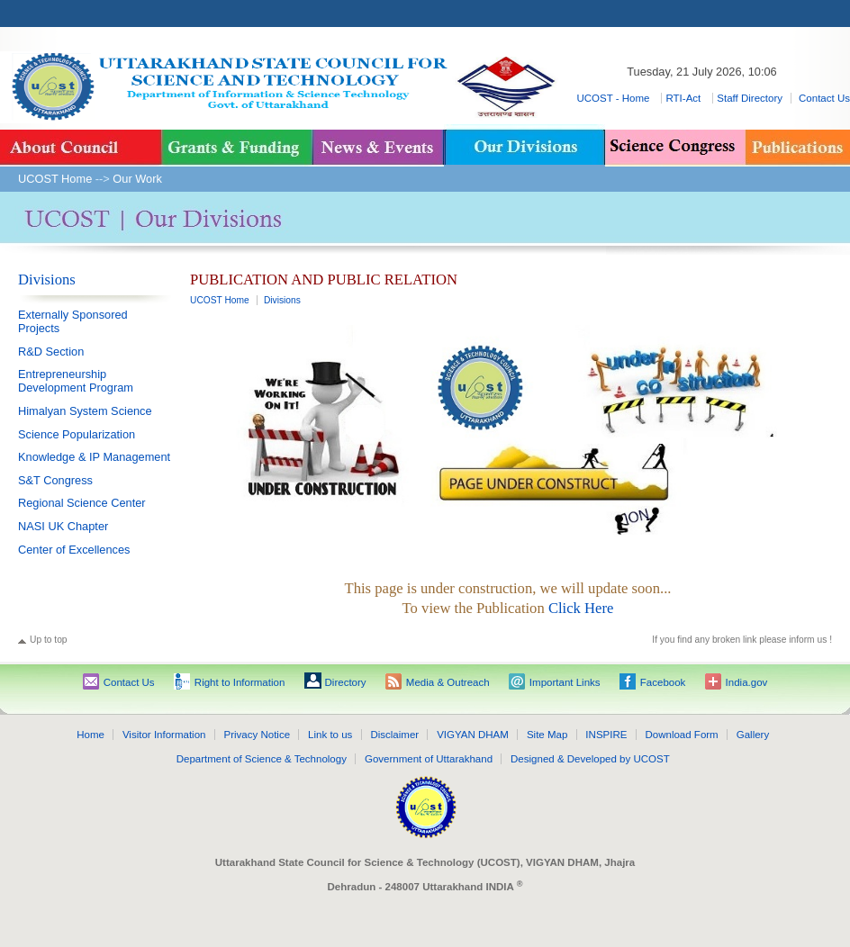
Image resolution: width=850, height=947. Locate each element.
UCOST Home (55, 178)
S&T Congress (55, 480)
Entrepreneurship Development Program (75, 380)
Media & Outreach (448, 682)
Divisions (47, 279)
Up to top (49, 640)
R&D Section (51, 351)
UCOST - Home (614, 98)
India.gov (747, 682)
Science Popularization (76, 434)
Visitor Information (164, 734)
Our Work (137, 178)
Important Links (565, 682)
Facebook (663, 682)
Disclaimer (394, 734)
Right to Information (239, 682)
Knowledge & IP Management (94, 457)
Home (90, 734)
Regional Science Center (82, 503)
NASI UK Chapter (63, 526)
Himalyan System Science (85, 411)
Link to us (330, 734)
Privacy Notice (256, 734)
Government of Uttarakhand (429, 758)
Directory (345, 682)
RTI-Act (684, 98)
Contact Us (824, 98)
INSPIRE (606, 734)
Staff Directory (749, 98)
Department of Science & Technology (261, 758)
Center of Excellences (74, 549)
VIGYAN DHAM (473, 734)
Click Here (580, 608)
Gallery (753, 734)
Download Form (681, 734)
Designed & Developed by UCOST (590, 758)
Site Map (547, 734)
